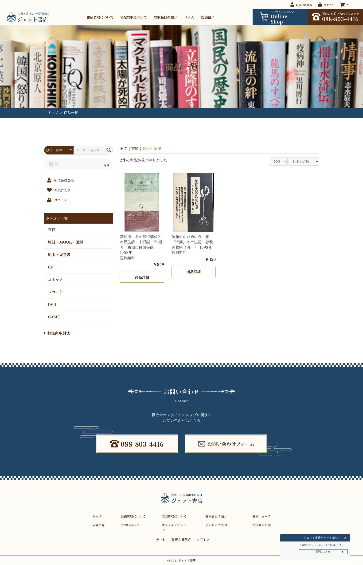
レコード (55, 291)
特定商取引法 (57, 333)
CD (50, 266)
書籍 (51, 229)
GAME (53, 316)
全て (123, 148)
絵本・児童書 (59, 254)
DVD (52, 304)
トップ (53, 112)
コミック (55, 279)
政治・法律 (151, 148)
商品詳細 (142, 277)
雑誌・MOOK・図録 (65, 242)
